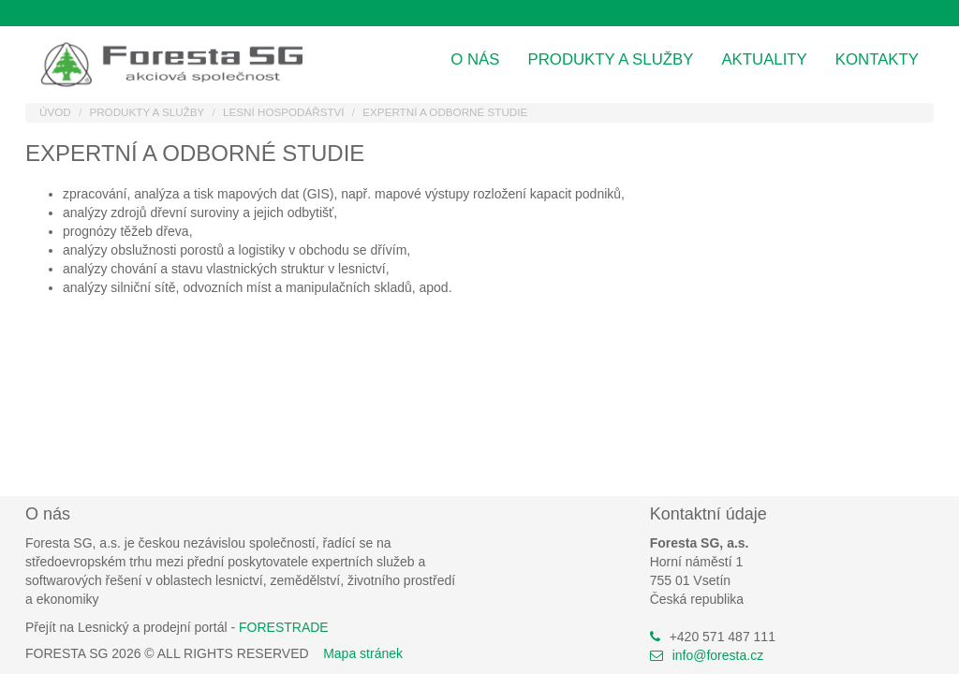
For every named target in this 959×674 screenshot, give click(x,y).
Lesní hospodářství (284, 112)
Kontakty (877, 59)
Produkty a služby (611, 59)
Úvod (55, 112)
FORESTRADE (284, 627)
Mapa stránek (363, 653)
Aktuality (763, 59)
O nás (474, 59)
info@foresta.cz (717, 655)
